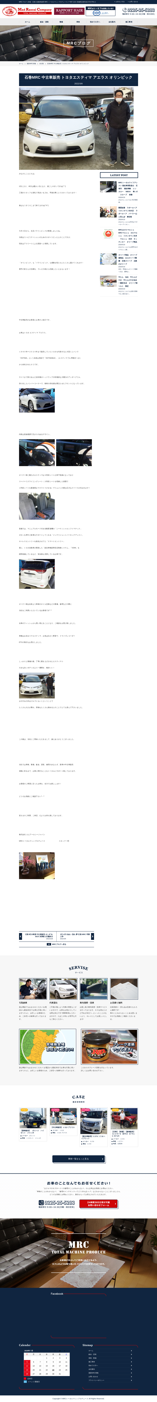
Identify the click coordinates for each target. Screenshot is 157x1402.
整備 (61, 22)
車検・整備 (92, 1358)
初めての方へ (95, 22)
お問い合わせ (133, 2)
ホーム (27, 22)
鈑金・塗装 (44, 22)
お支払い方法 (120, 2)
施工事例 (128, 22)
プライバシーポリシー (96, 1380)
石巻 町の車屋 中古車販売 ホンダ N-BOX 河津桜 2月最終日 (39, 936)
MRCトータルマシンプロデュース (75, 1399)
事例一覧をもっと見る (78, 1159)
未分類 (41, 63)
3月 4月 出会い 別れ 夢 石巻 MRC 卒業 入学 (75, 936)
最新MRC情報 (31, 63)
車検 (78, 22)
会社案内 (112, 22)
